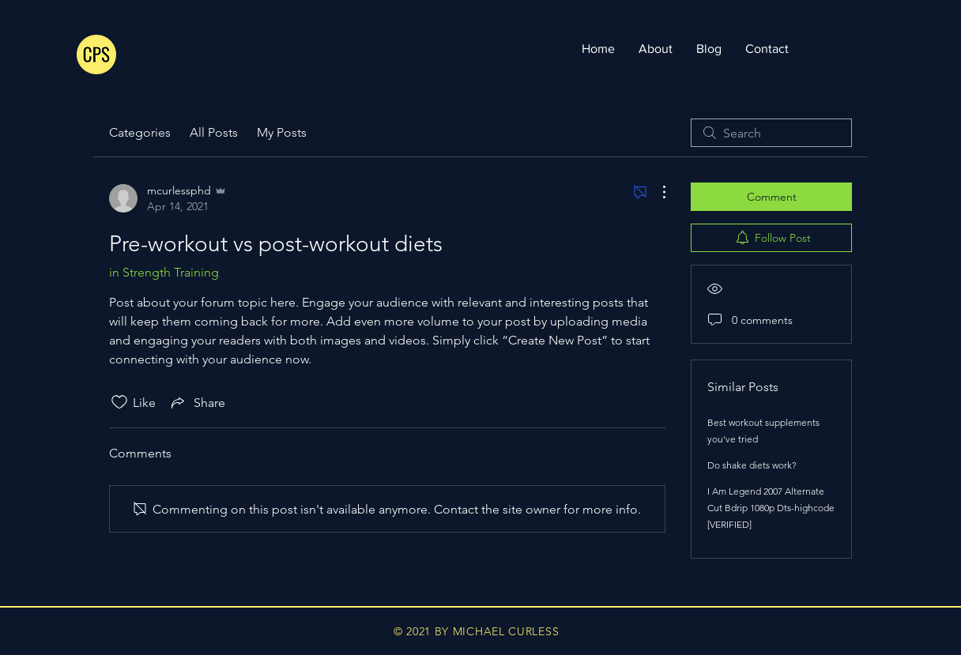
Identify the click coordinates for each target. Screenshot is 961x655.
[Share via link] (196, 402)
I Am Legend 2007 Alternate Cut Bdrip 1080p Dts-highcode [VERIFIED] (771, 507)
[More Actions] (655, 192)
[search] (771, 133)
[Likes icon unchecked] (119, 402)
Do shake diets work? (752, 465)
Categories (140, 132)
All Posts (214, 132)
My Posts (282, 132)
